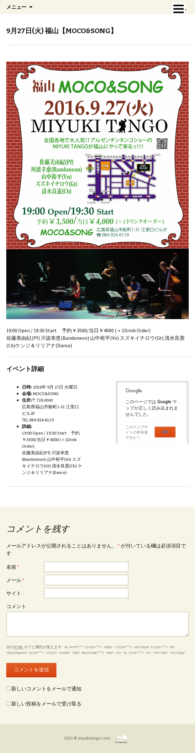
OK (165, 432)
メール (15, 580)
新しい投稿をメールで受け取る (46, 703)
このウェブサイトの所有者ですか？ (136, 432)
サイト (13, 593)
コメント (16, 606)
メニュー (16, 7)
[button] (178, 9)
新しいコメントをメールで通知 (46, 688)
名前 (12, 567)
